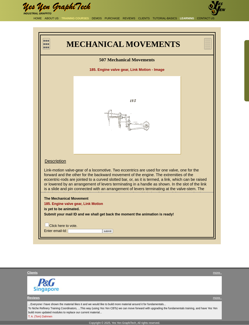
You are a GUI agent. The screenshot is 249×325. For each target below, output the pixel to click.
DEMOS (97, 18)
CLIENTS (144, 18)
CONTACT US (206, 18)
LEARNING (187, 18)
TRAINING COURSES (75, 18)
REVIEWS (129, 18)
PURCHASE (112, 18)
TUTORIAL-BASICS (165, 18)
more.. (217, 272)
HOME (38, 18)
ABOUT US (52, 18)
